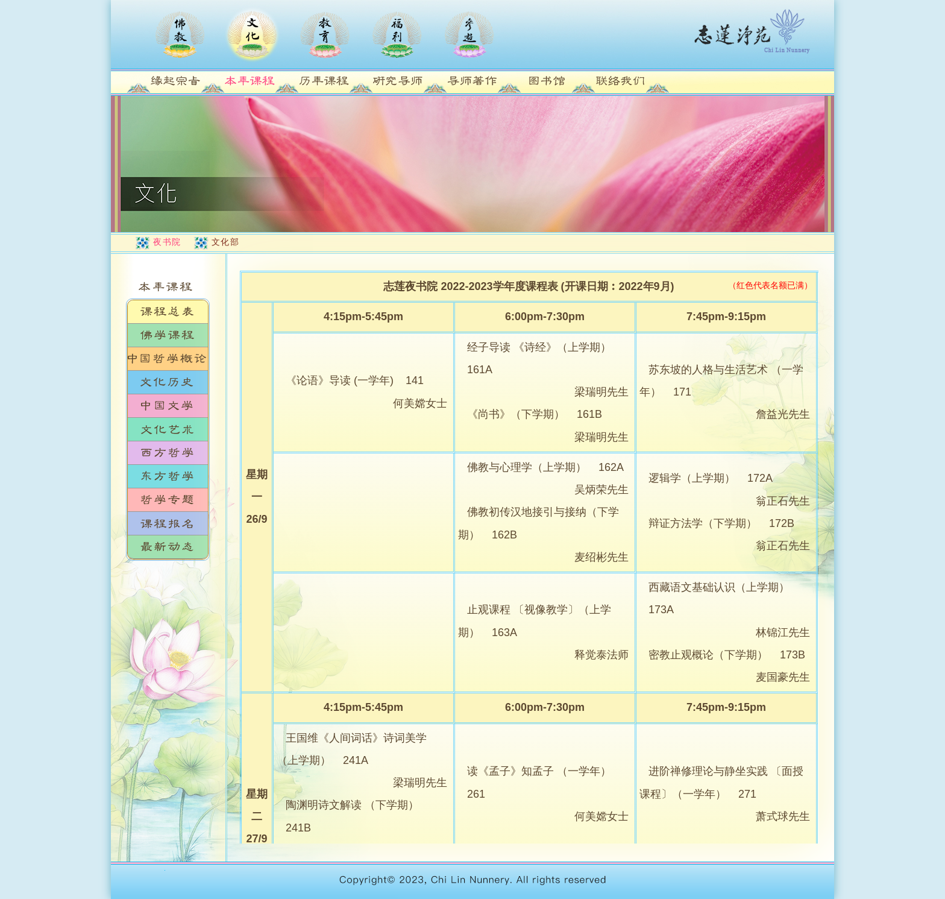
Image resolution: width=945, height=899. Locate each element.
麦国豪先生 (783, 677)
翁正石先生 (783, 501)
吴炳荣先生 (601, 490)
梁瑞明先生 (601, 392)
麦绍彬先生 (601, 557)
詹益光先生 (783, 414)
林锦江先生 (783, 632)
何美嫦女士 (420, 403)
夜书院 (167, 242)
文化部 (226, 242)
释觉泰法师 (601, 655)
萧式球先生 (783, 816)
